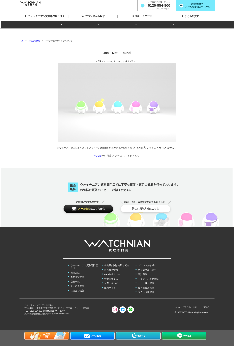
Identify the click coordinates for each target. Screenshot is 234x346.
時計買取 (142, 268)
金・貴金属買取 (146, 281)
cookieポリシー (112, 268)
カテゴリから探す (147, 263)
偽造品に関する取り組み (116, 259)
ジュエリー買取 (146, 277)
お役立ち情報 (34, 32)
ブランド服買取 (146, 286)
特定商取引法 (111, 272)
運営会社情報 (111, 263)
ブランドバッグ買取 (148, 272)
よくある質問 (77, 280)
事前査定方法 (77, 271)
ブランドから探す (147, 259)
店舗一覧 (75, 275)
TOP (21, 32)
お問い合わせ (111, 277)
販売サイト (110, 281)
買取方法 (75, 266)
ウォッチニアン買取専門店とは (84, 261)
